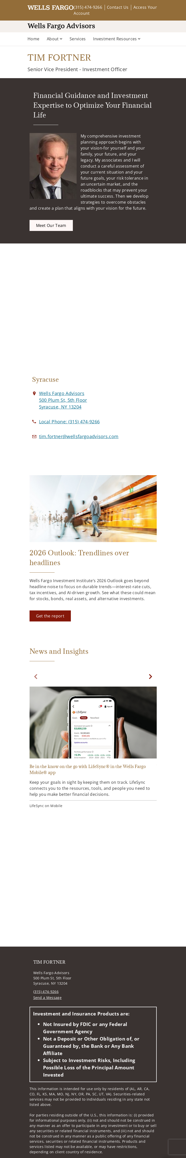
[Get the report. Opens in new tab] (50, 615)
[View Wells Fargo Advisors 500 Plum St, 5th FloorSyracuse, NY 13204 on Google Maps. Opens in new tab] (63, 400)
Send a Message (47, 997)
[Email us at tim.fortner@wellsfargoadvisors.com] (79, 436)
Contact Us (117, 7)
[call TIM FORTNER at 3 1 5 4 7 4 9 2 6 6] (69, 422)
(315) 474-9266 (88, 7)
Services (78, 39)
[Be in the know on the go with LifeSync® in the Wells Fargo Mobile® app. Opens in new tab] (93, 748)
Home (33, 39)
